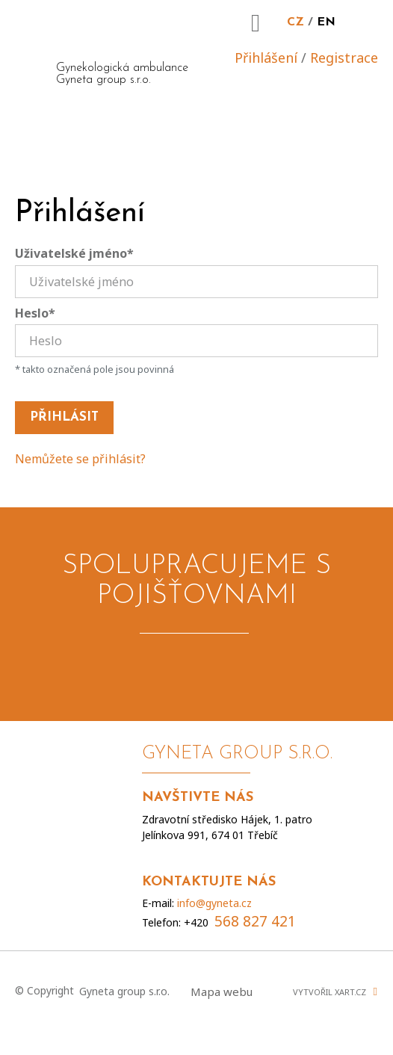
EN (326, 22)
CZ (295, 22)
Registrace (344, 57)
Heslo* (35, 313)
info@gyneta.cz (214, 903)
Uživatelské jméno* (74, 253)
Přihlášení (266, 57)
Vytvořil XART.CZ (329, 991)
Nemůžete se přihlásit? (80, 459)
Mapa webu (222, 991)
